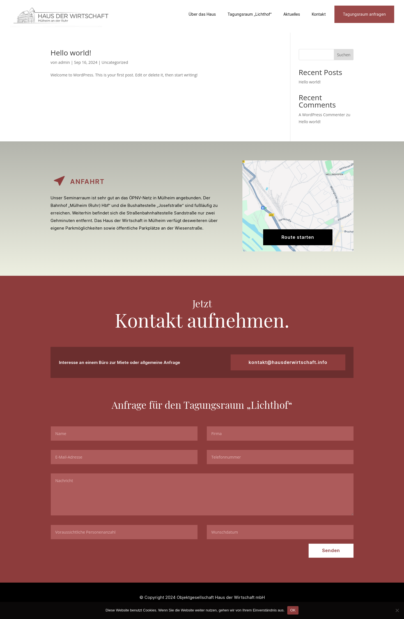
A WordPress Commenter (322, 114)
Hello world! (70, 53)
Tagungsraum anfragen (364, 14)
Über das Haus (202, 14)
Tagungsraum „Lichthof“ (250, 14)
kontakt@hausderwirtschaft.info (288, 362)
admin (64, 62)
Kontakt (319, 14)
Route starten (297, 237)
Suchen (343, 54)
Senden (331, 550)
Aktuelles (291, 14)
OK (292, 610)
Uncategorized (115, 62)
